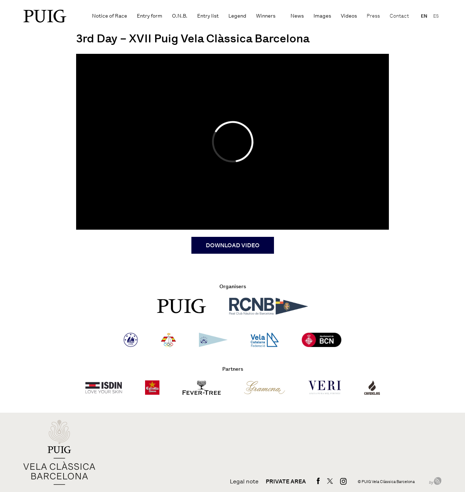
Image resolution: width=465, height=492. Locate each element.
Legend (237, 16)
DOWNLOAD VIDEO (233, 245)
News (297, 16)
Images (322, 16)
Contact (399, 16)
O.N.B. (179, 16)
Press (373, 16)
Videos (349, 16)
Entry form (149, 16)
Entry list (208, 16)
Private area (286, 481)
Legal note (244, 481)
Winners (265, 16)
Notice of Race (109, 16)
